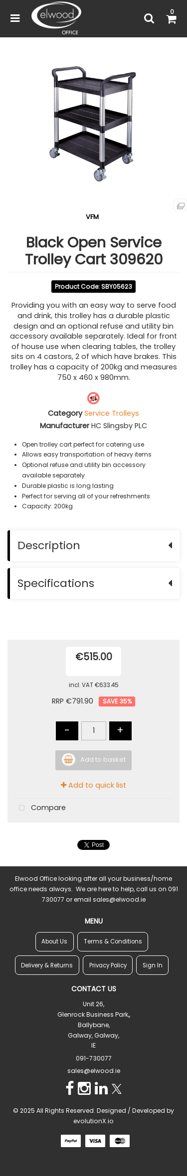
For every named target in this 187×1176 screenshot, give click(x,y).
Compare (40, 808)
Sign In (153, 965)
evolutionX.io (93, 1121)
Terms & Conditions (113, 941)
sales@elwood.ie (93, 1070)
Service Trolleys (111, 413)
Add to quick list (93, 785)
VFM (92, 217)
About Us (54, 941)
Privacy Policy (108, 965)
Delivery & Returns (47, 965)
